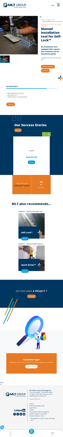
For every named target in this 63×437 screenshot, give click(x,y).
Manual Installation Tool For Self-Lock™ (52, 21)
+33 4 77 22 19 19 (34, 399)
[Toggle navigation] (58, 5)
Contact (31, 404)
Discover (31, 162)
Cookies (31, 410)
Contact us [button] (45, 70)
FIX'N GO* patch (22, 186)
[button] (2, 427)
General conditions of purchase (38, 414)
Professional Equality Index (37, 406)
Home (42, 20)
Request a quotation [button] (48, 66)
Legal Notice (33, 408)
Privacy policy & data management (39, 412)
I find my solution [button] (31, 366)
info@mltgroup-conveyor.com (37, 396)
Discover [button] (18, 130)
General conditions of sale (36, 416)
